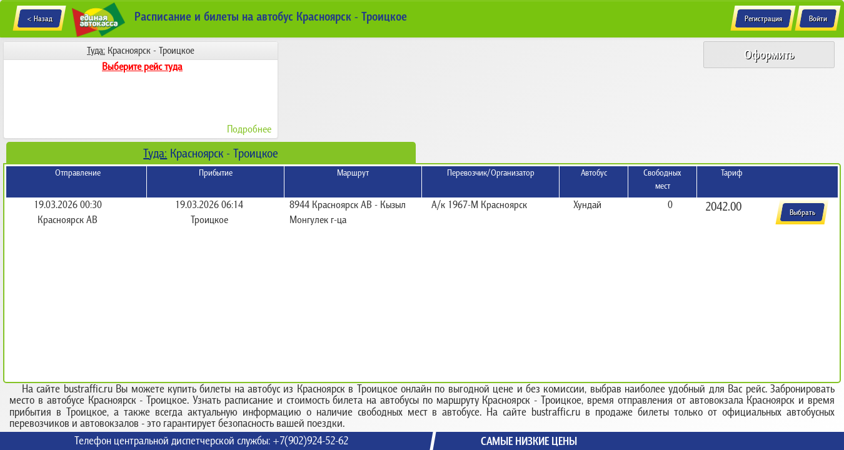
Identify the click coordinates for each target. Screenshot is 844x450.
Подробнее (249, 128)
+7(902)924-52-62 (310, 440)
